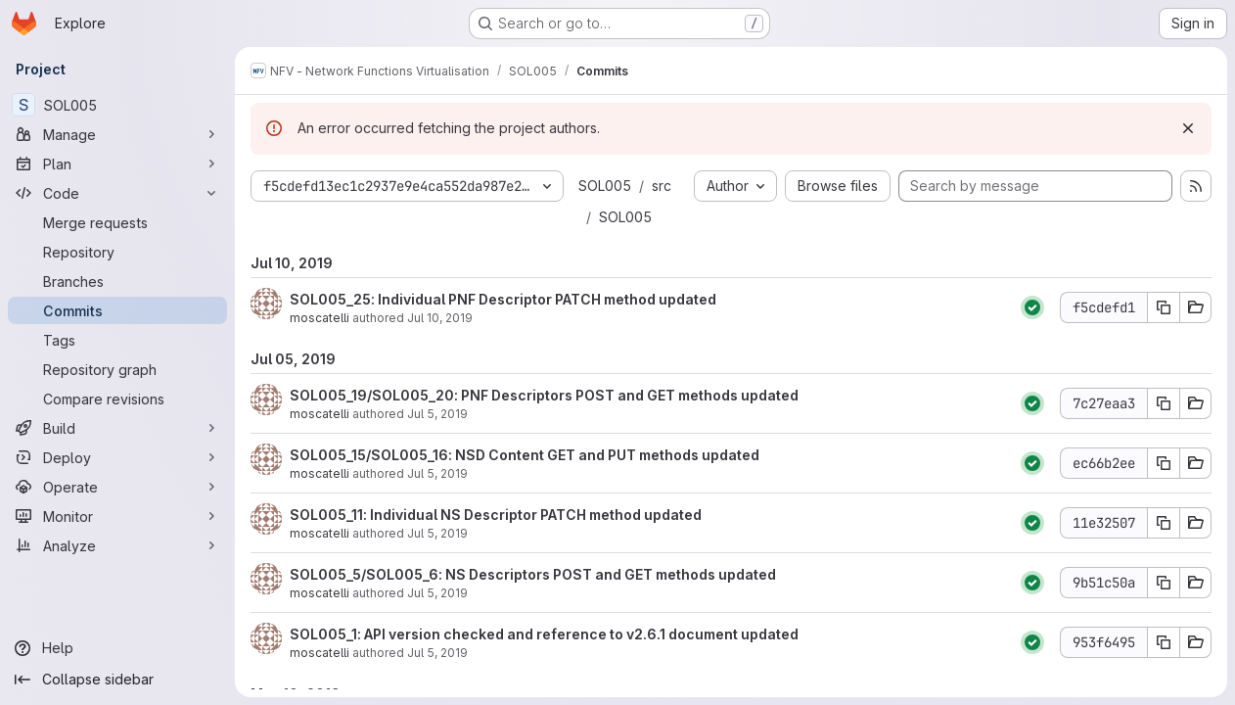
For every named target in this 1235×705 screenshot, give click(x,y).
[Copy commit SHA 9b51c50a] (1163, 582)
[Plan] (117, 163)
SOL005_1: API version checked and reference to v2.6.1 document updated (544, 634)
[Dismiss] (1188, 128)
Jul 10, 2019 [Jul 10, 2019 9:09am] (440, 317)
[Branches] (117, 281)
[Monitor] (117, 516)
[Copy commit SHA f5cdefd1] (1163, 307)
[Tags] (117, 339)
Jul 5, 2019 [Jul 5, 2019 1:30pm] (437, 652)
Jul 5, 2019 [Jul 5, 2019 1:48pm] (437, 473)
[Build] (117, 428)
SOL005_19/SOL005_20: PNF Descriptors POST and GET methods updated (544, 395)
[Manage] (117, 134)
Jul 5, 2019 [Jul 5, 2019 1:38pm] (437, 593)
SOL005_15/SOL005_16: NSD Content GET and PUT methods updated (524, 454)
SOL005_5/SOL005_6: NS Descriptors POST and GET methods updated (533, 574)
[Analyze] (117, 545)
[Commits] (117, 310)
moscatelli (319, 317)
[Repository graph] (117, 369)
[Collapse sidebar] (117, 679)
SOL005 (604, 185)
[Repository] (117, 251)
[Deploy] (117, 457)
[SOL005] (117, 104)
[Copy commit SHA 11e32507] (1163, 523)
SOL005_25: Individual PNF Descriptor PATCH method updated (503, 299)
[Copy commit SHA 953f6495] (1163, 642)
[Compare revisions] (117, 398)
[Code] (117, 193)
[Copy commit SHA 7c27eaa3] (1163, 403)
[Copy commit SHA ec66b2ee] (1163, 463)
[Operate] (117, 486)
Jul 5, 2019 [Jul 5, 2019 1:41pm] (437, 533)
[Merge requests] (117, 222)
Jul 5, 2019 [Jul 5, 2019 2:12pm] (437, 413)
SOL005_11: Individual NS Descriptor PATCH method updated (496, 514)
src (661, 185)
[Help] (117, 648)
